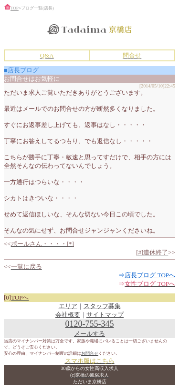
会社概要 (67, 314)
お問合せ (89, 353)
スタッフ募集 (102, 306)
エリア (68, 306)
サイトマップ (105, 314)
